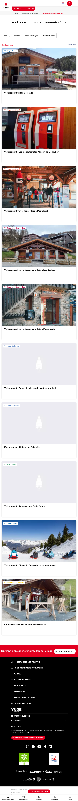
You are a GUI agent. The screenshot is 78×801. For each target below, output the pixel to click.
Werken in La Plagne (22, 680)
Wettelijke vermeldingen (19, 789)
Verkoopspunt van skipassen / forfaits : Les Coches (29, 270)
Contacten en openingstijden (29, 737)
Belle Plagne (10, 464)
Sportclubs (18, 691)
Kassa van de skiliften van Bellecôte (22, 447)
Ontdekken (26, 13)
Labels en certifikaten (23, 697)
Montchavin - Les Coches (14, 228)
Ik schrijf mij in (65, 651)
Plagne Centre (10, 51)
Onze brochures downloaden (27, 668)
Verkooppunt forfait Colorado (18, 93)
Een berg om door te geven (25, 662)
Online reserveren (24, 9)
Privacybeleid (15, 792)
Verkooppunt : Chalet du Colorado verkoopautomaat (30, 565)
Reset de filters (7, 45)
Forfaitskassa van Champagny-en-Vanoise (25, 624)
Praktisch (36, 13)
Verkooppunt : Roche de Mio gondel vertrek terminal (30, 388)
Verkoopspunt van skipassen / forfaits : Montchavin (29, 329)
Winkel (16, 674)
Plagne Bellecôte (11, 346)
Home (17, 13)
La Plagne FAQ (19, 686)
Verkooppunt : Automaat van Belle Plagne (24, 506)
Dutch (63, 3)
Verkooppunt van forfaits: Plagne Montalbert (26, 211)
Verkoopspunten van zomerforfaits (52, 13)
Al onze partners (21, 703)
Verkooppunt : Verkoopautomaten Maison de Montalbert (31, 152)
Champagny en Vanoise (14, 582)
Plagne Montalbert (12, 110)
